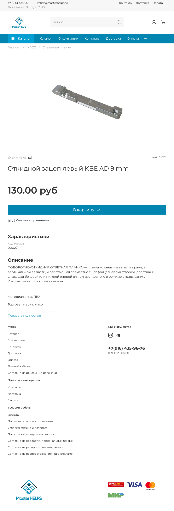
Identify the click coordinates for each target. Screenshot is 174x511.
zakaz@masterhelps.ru (52, 3)
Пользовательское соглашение (30, 421)
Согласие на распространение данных (35, 447)
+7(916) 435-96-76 (126, 348)
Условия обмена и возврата (28, 428)
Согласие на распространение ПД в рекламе (40, 453)
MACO (31, 47)
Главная (14, 47)
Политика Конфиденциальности (31, 434)
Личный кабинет (20, 366)
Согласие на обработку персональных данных (40, 440)
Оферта (13, 415)
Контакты (125, 3)
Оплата (158, 3)
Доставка (142, 3)
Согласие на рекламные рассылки (32, 373)
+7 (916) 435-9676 (19, 3)
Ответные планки (57, 47)
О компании (68, 38)
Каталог (21, 39)
